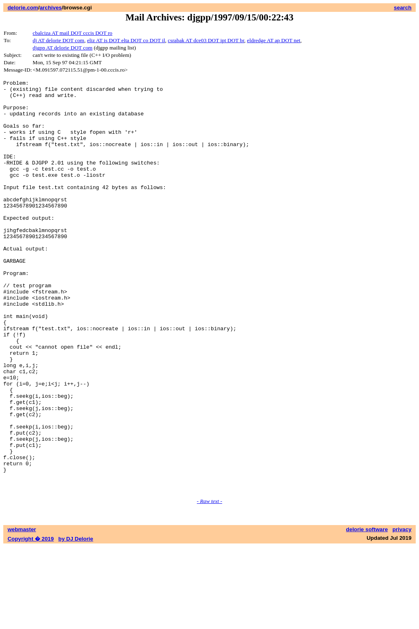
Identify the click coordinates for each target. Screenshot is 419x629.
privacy (402, 612)
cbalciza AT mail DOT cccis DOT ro (73, 33)
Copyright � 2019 (30, 621)
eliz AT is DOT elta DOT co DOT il (126, 40)
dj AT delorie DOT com (58, 40)
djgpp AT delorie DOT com (62, 48)
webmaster (21, 612)
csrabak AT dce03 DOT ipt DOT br (206, 40)
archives (51, 8)
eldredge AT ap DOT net (274, 40)
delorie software (367, 612)
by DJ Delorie (76, 621)
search (403, 8)
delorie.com (22, 8)
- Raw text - (209, 583)
